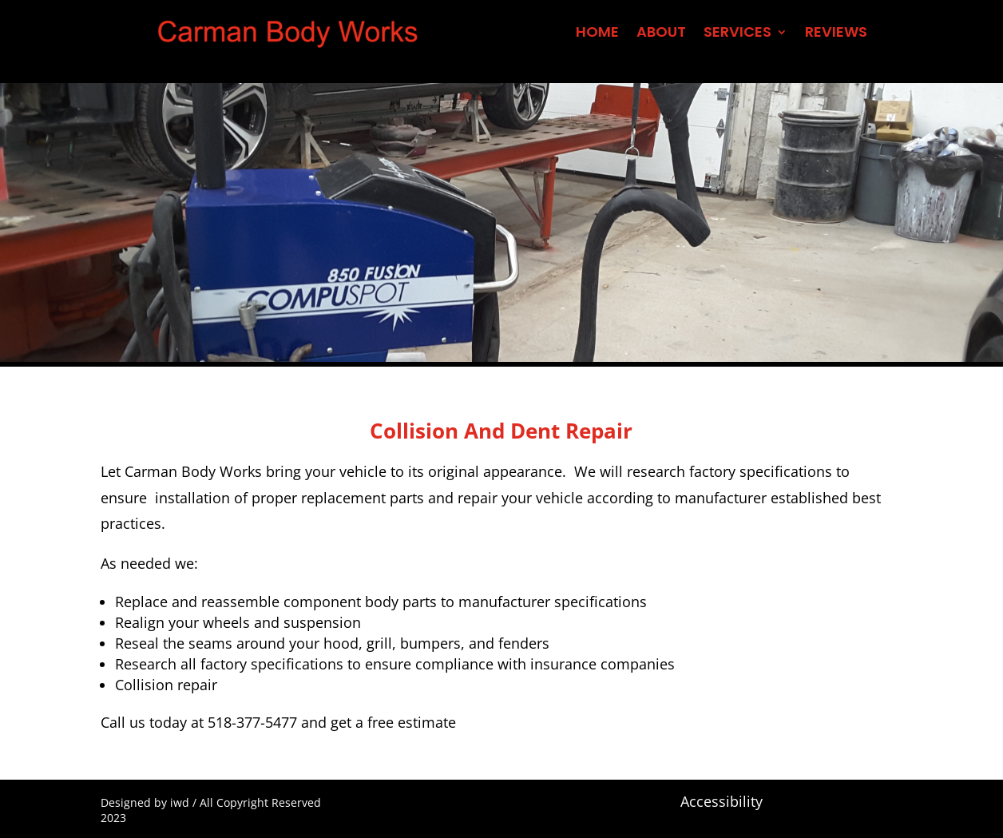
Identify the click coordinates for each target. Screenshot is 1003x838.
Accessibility (721, 801)
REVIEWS (836, 34)
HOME (597, 34)
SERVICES (737, 34)
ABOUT (661, 34)
